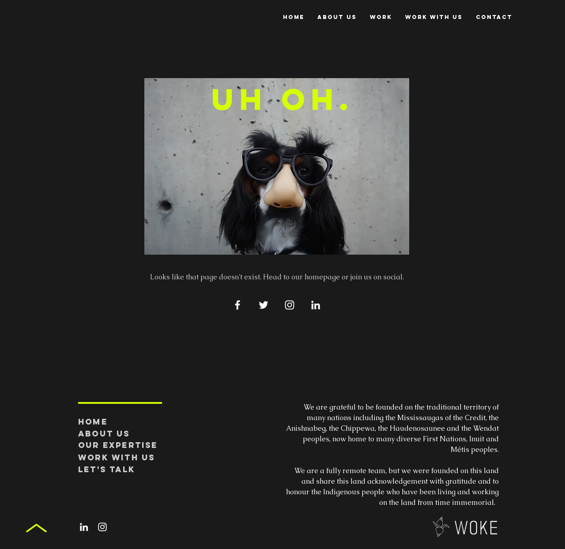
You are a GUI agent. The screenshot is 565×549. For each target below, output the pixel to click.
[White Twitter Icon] (263, 305)
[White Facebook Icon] (237, 305)
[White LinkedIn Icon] (315, 305)
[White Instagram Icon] (289, 305)
